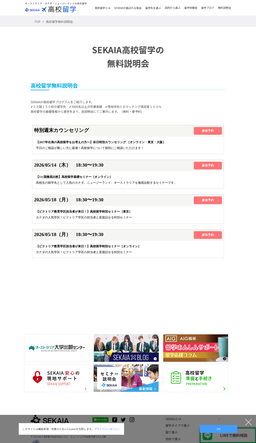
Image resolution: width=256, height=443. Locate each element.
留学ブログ (207, 8)
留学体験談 (190, 8)
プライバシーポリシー (107, 429)
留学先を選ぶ (153, 8)
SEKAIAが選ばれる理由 (127, 8)
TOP (37, 21)
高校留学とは (102, 8)
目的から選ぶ (172, 8)
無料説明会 (224, 8)
